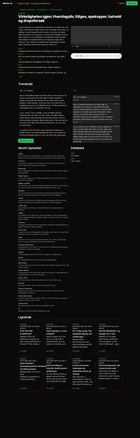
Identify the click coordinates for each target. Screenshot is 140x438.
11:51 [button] (20, 59)
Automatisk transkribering (40, 3)
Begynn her (132, 3)
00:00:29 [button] (116, 104)
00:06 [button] (20, 49)
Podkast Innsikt (23, 3)
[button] (96, 98)
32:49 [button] (20, 70)
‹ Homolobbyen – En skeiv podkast (49, 9)
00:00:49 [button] (116, 126)
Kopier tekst (26, 141)
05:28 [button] (20, 54)
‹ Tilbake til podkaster (26, 9)
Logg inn (121, 3)
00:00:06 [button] (116, 96)
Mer (21, 77)
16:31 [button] (20, 65)
